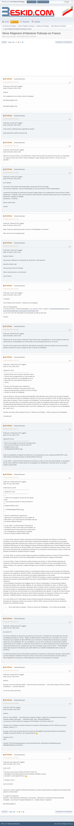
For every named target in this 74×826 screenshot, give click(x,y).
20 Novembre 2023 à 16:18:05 (11, 703)
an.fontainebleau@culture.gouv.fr (59, 309)
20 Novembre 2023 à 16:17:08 (11, 360)
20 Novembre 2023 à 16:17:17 (11, 429)
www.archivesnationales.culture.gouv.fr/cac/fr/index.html (20, 311)
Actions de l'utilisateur (64, 42)
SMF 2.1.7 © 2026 (5, 823)
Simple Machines (15, 823)
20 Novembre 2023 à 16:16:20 (11, 172)
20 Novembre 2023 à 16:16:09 (11, 145)
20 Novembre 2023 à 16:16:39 (11, 246)
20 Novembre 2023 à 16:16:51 (11, 288)
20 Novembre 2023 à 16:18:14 (11, 758)
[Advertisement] (37, 60)
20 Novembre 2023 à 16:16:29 (11, 219)
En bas (4, 42)
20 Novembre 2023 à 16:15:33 (11, 82)
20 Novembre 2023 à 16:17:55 (11, 670)
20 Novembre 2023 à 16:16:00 (11, 119)
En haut (4, 811)
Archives (8, 79)
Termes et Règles (62, 823)
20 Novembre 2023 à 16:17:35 (11, 477)
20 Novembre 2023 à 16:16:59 (11, 329)
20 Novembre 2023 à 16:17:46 (11, 621)
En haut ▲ (70, 823)
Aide (55, 823)
